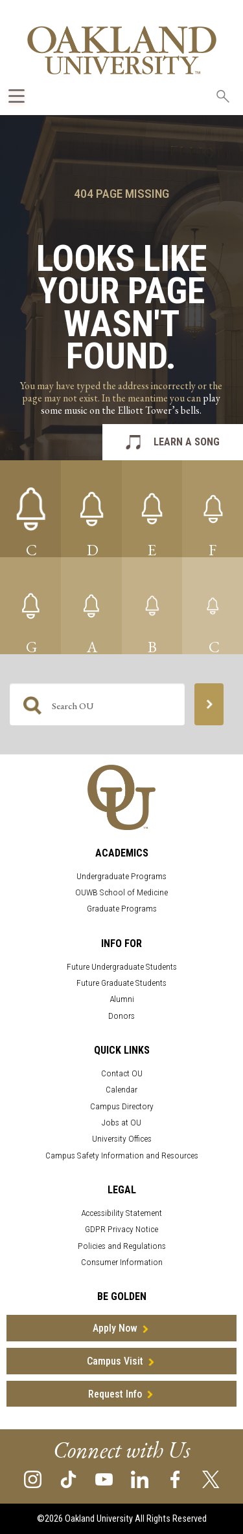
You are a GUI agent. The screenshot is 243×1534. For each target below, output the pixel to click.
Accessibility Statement (121, 1213)
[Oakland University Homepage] (122, 50)
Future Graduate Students (121, 983)
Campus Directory (122, 1106)
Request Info (115, 1394)
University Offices (122, 1139)
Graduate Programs (122, 908)
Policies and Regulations (122, 1246)
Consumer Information (122, 1262)
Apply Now (115, 1328)
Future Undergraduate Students (122, 967)
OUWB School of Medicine (121, 892)
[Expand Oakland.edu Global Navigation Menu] (16, 96)
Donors (121, 1016)
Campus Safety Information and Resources (121, 1155)
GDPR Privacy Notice (121, 1229)
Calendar (121, 1089)
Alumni (122, 999)
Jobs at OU (121, 1122)
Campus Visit (115, 1361)
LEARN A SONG (187, 442)
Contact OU (122, 1073)
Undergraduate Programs (121, 876)
